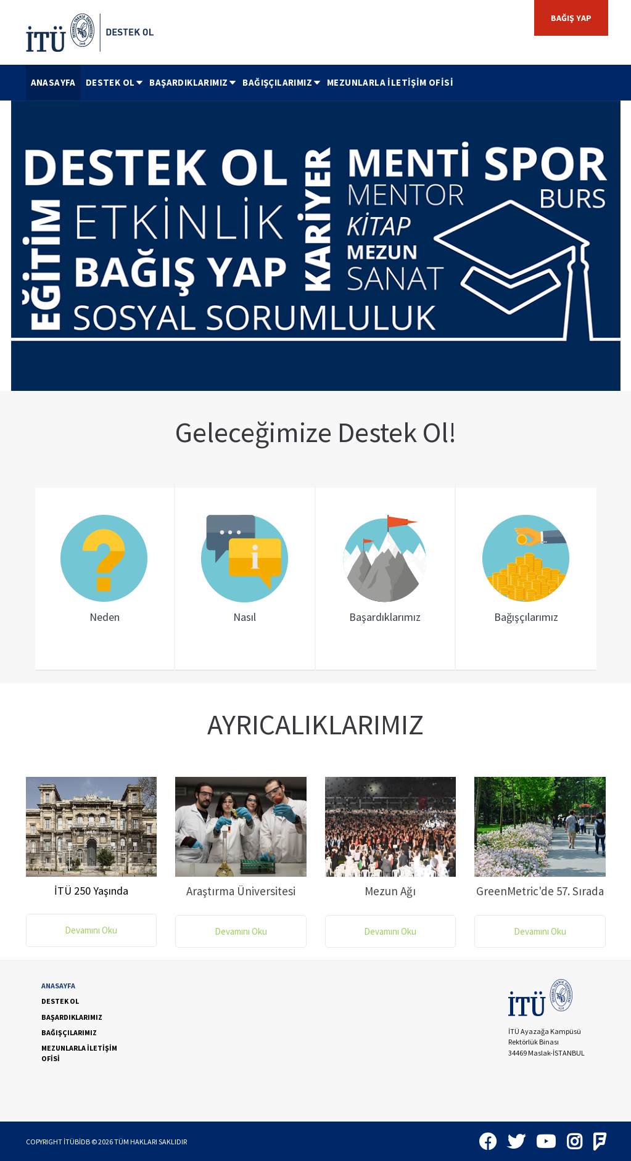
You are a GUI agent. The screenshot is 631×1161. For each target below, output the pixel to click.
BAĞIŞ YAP (571, 17)
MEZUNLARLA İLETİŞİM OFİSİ (390, 82)
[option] (316, 246)
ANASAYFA (53, 82)
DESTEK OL (115, 82)
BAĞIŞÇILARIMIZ (282, 82)
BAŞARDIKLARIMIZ (193, 82)
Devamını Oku (91, 930)
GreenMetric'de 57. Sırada (540, 891)
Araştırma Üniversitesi (240, 891)
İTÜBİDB (77, 1141)
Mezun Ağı (390, 891)
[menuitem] (53, 83)
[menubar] (242, 83)
